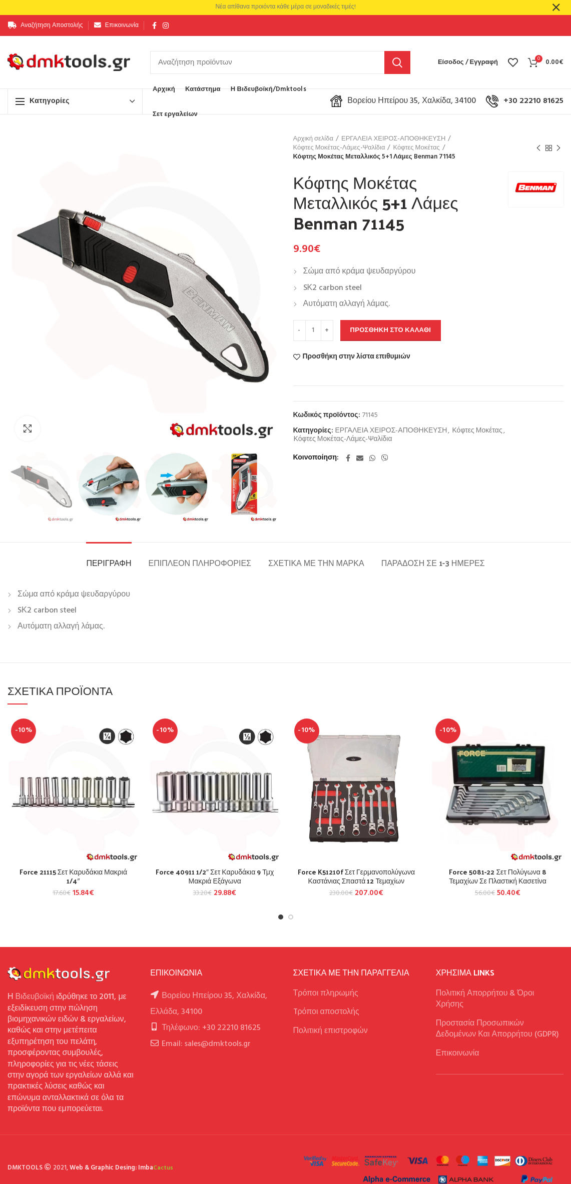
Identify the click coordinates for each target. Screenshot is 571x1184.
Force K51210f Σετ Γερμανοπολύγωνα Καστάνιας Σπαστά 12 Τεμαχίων (356, 877)
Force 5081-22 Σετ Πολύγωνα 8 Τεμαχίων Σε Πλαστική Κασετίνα (497, 877)
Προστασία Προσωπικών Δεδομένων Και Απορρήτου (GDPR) (497, 1029)
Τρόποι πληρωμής (325, 993)
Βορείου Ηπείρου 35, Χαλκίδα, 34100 (403, 101)
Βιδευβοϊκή (35, 997)
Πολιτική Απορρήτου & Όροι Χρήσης (485, 999)
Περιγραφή (108, 563)
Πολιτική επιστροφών (330, 1031)
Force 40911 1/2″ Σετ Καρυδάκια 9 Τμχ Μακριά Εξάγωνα (215, 877)
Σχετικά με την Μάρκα (316, 563)
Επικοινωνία (457, 1053)
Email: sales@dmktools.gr (206, 1044)
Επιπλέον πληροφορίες (200, 563)
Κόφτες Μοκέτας (416, 148)
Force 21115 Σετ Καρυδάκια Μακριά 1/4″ (73, 877)
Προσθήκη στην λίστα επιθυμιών (356, 357)
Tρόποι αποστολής (326, 1012)
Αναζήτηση (397, 62)
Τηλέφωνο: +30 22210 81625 (211, 1028)
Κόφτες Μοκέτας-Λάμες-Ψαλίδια (339, 148)
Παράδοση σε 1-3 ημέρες (433, 563)
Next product (558, 148)
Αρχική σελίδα (313, 139)
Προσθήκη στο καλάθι (390, 330)
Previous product (538, 148)
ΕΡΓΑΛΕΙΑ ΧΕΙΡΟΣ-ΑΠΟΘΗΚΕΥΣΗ (393, 139)
